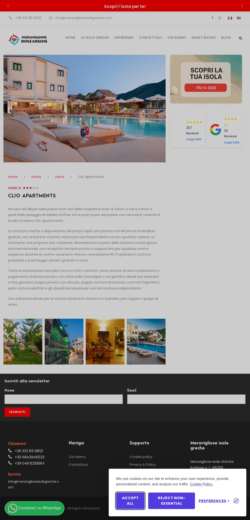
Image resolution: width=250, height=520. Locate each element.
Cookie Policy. (201, 484)
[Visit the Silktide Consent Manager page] (236, 501)
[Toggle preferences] (214, 501)
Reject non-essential (172, 500)
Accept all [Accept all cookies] (130, 500)
